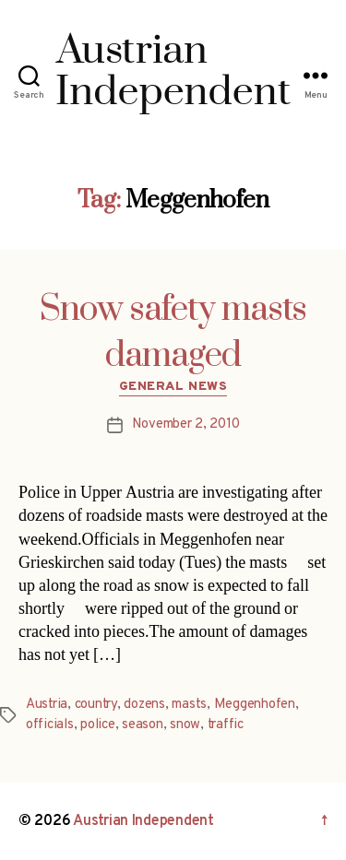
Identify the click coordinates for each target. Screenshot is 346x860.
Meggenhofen (254, 704)
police (97, 725)
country (96, 704)
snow (185, 725)
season (142, 725)
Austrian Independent (143, 821)
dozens (144, 704)
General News (173, 387)
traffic (226, 725)
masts (189, 704)
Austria (46, 704)
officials (50, 725)
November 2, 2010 (186, 424)
